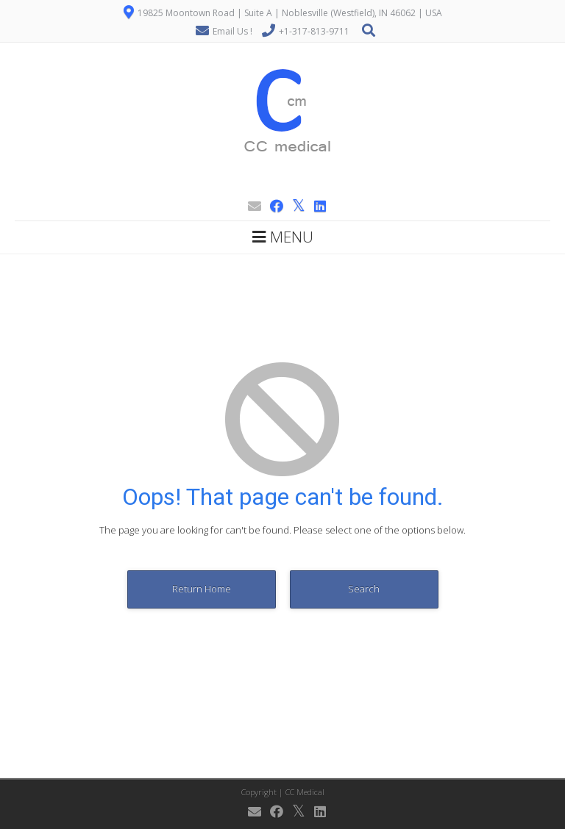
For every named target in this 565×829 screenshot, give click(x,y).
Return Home (201, 588)
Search (364, 588)
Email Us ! (232, 31)
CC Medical (304, 791)
